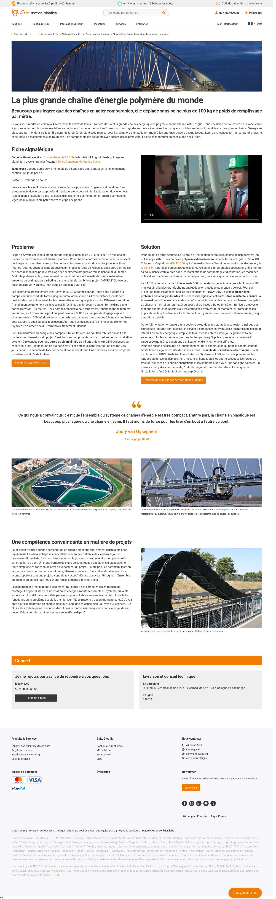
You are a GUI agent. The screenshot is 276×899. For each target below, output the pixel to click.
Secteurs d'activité (48, 34)
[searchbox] (133, 13)
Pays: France (218, 816)
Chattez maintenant (245, 892)
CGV (112, 830)
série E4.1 (150, 267)
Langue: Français (195, 816)
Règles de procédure (129, 830)
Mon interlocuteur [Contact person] (227, 24)
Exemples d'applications (96, 34)
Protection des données (41, 830)
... (33, 34)
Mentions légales (99, 830)
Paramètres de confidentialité (158, 830)
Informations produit (71, 24)
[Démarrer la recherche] (164, 13)
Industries (99, 24)
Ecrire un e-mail (36, 698)
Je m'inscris (191, 787)
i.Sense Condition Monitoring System (79, 161)
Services (121, 24)
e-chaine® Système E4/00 (30, 363)
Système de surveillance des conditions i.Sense (173, 380)
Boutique (17, 24)
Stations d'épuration (70, 34)
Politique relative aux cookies (71, 830)
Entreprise (142, 24)
